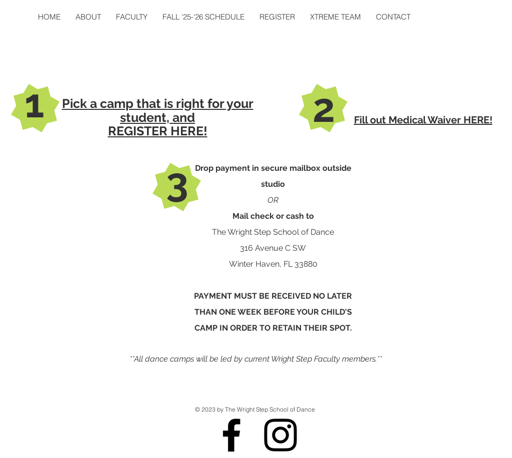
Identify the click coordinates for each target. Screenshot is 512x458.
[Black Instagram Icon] (280, 435)
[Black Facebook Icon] (232, 435)
